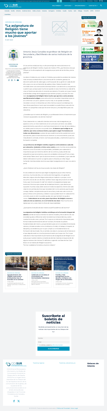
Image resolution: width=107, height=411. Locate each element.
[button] (101, 5)
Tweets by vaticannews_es (67, 363)
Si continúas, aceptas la (50, 345)
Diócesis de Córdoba (13, 22)
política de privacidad (57, 345)
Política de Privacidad (63, 408)
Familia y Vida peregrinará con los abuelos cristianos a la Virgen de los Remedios (64, 277)
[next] (61, 1)
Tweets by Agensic (38, 363)
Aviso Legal (74, 408)
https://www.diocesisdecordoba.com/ (13, 68)
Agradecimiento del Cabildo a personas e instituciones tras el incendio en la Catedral (15, 277)
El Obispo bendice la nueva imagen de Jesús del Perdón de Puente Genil (32, 1)
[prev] (58, 1)
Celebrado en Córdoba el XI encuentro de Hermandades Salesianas (40, 276)
